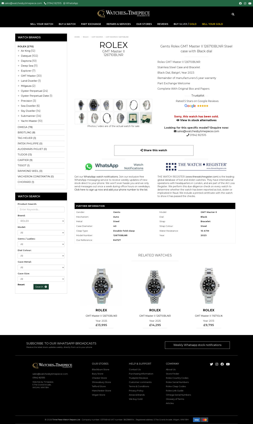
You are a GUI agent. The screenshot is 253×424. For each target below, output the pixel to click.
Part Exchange (91, 24)
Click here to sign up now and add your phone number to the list (110, 189)
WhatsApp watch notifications (101, 176)
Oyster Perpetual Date (35, 95)
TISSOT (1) (24, 165)
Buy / (185, 24)
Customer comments (140, 382)
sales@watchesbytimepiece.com (23, 3)
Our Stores (144, 24)
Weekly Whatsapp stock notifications (197, 345)
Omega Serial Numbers (178, 394)
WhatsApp (72, 3)
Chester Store (99, 378)
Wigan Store (98, 394)
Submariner (28, 115)
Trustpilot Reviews (138, 378)
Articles (170, 403)
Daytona (26, 60)
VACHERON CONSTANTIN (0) (36, 176)
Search (41, 286)
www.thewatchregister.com (202, 176)
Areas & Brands (137, 394)
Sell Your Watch (42, 24)
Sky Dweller (28, 110)
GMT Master (97, 37)
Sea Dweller (28, 105)
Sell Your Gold (212, 24)
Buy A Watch (67, 24)
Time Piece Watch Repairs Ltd (66, 419)
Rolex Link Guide (174, 390)
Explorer (26, 70)
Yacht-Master (29, 120)
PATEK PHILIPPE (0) (30, 143)
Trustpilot (197, 95)
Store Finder (172, 373)
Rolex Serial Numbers (177, 382)
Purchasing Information (141, 373)
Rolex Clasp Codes (176, 386)
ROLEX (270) (26, 46)
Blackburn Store (100, 369)
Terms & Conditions (139, 386)
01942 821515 (54, 3)
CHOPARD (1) (26, 182)
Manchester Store (101, 390)
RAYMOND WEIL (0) (30, 170)
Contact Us (135, 369)
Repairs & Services (119, 24)
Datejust (26, 55)
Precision (26, 100)
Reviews (162, 24)
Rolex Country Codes (177, 378)
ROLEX (86, 37)
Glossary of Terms (175, 399)
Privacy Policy (136, 390)
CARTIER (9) (25, 160)
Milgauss (26, 85)
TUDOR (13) (25, 154)
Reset (21, 284)
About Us (170, 369)
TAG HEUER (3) (27, 137)
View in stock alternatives (196, 120)
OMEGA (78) (25, 127)
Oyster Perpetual (31, 90)
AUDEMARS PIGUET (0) (32, 149)
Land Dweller (29, 80)
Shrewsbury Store (101, 382)
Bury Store (97, 373)
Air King (25, 50)
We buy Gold (135, 399)
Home (77, 37)
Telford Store (99, 386)
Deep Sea (27, 65)
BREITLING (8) (26, 132)
